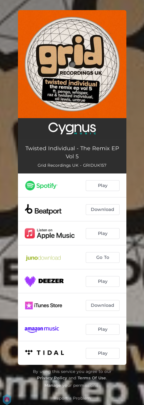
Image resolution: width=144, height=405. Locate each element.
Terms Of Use (92, 377)
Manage (52, 385)
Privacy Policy (52, 377)
